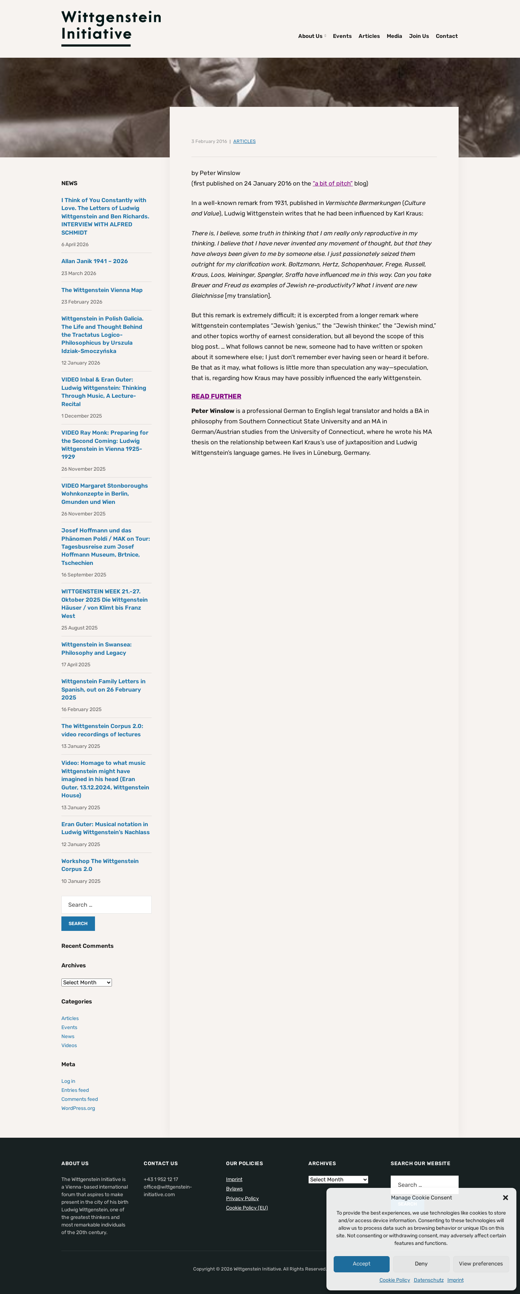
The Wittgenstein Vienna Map (102, 290)
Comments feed (79, 1099)
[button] (505, 1197)
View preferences (481, 1263)
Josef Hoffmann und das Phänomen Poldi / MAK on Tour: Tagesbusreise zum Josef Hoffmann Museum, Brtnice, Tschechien (105, 546)
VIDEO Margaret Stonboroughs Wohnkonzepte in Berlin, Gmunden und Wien (104, 493)
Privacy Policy (242, 1198)
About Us (310, 36)
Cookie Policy (395, 1280)
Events (342, 36)
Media (394, 36)
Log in (68, 1081)
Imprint (455, 1280)
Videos (69, 1045)
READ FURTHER (216, 396)
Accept (361, 1263)
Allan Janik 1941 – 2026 (94, 261)
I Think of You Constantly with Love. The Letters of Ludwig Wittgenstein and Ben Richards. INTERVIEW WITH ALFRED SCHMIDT (105, 216)
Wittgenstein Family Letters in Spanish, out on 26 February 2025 (103, 689)
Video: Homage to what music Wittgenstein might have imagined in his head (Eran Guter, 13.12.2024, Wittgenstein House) (105, 779)
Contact (447, 36)
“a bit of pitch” (333, 183)
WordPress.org (78, 1108)
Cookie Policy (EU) (247, 1208)
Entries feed (75, 1090)
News (67, 1036)
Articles (369, 36)
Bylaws (234, 1189)
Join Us (419, 36)
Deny (421, 1263)
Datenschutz (429, 1280)
